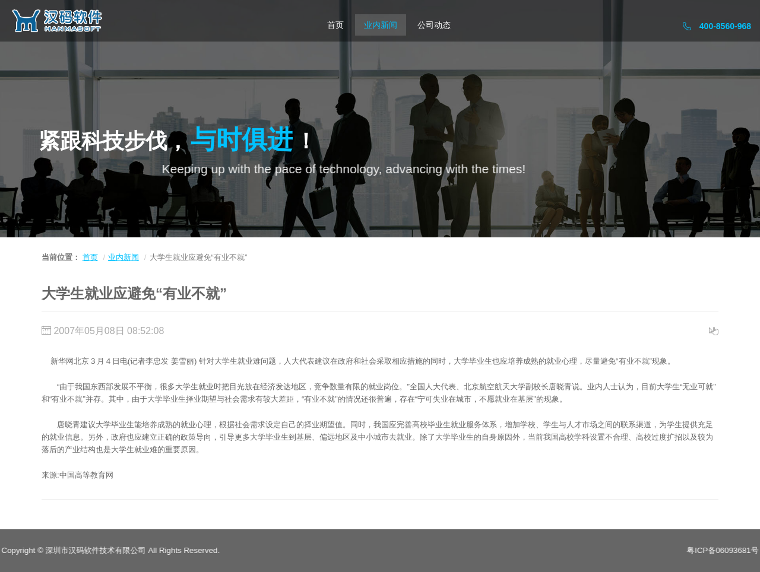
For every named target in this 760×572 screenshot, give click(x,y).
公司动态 (434, 25)
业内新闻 (380, 25)
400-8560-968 (717, 26)
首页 (335, 25)
